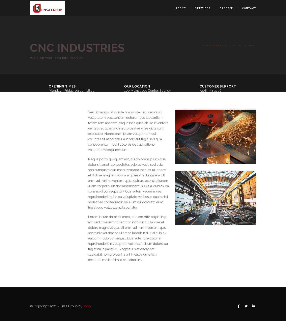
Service (220, 45)
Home (206, 45)
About (181, 8)
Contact (249, 8)
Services (203, 8)
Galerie (226, 8)
